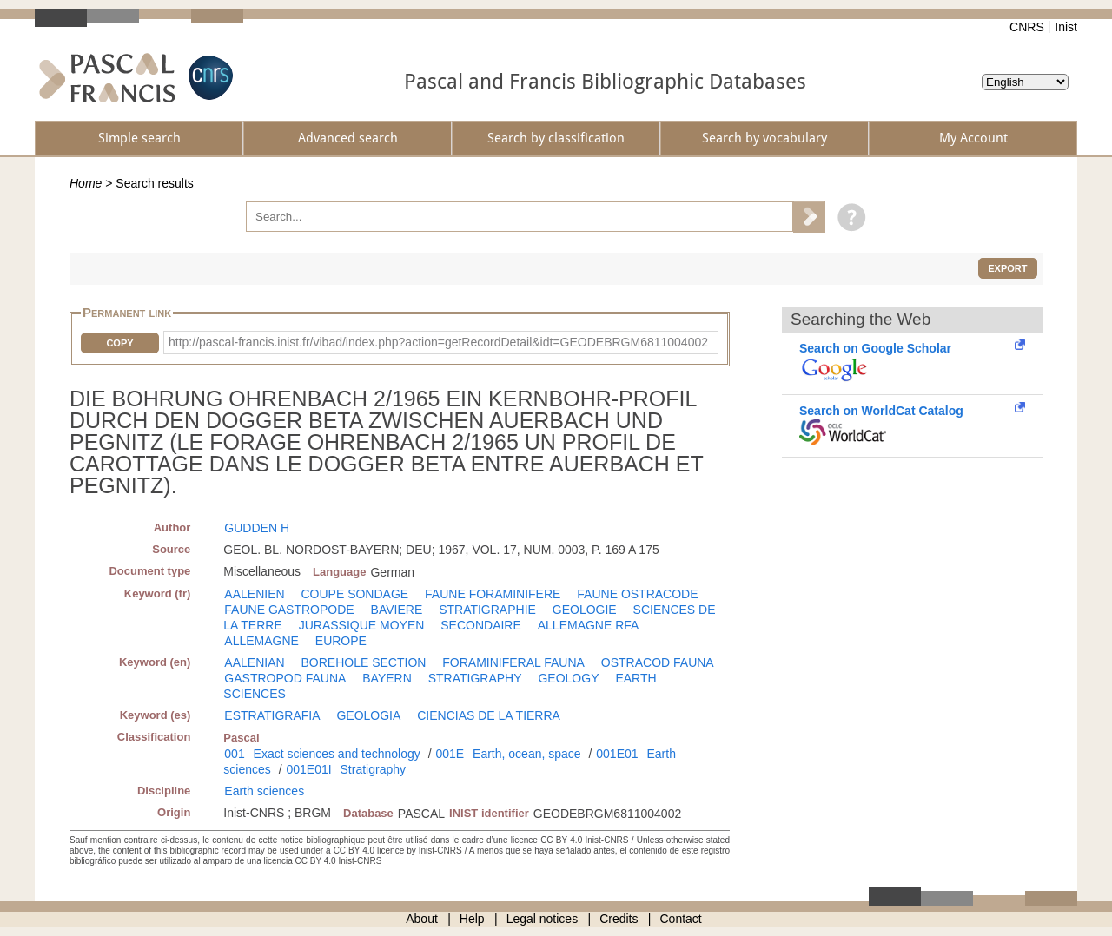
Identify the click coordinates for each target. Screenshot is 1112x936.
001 (234, 754)
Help (472, 919)
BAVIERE (397, 609)
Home (86, 183)
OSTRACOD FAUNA (657, 662)
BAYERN (387, 678)
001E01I (308, 769)
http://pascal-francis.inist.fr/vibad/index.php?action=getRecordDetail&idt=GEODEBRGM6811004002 (438, 342)
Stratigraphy (373, 769)
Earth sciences (264, 791)
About (422, 919)
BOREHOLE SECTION (363, 662)
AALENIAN (254, 662)
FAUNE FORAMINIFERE (492, 594)
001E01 (617, 754)
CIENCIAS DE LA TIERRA (488, 715)
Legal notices (542, 919)
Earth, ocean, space (527, 754)
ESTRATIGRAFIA (272, 715)
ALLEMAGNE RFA (588, 625)
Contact (681, 919)
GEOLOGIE (585, 609)
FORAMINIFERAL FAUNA (513, 662)
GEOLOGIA (368, 715)
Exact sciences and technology (337, 754)
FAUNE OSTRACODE (637, 594)
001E (449, 754)
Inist (1066, 27)
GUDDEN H (256, 528)
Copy (119, 343)
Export (1007, 268)
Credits (618, 919)
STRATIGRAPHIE (487, 609)
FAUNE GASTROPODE (289, 609)
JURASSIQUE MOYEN (362, 625)
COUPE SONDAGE (354, 594)
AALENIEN (254, 594)
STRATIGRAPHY (475, 678)
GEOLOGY (568, 678)
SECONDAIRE (480, 625)
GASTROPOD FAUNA (285, 678)
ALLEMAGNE (261, 641)
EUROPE (341, 641)
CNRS (1026, 27)
